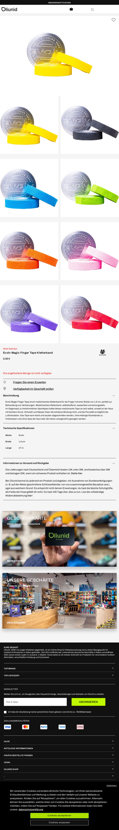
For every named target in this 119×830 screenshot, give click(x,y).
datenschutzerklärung (31, 809)
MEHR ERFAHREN (16, 561)
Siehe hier (76, 473)
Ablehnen (112, 786)
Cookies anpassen (59, 822)
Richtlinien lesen (84, 712)
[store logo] (31, 9)
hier (30, 495)
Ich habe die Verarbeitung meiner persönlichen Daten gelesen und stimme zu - (49, 712)
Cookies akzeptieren (59, 815)
